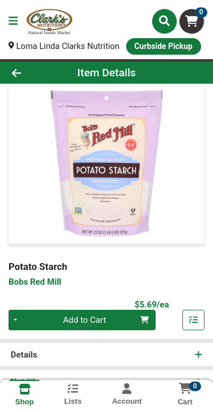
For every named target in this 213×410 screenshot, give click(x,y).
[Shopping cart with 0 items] (191, 21)
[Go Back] (33, 72)
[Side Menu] (13, 21)
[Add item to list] (193, 320)
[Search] (164, 21)
